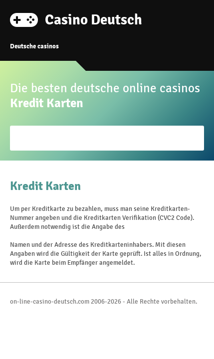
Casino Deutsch (93, 19)
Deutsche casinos (34, 46)
